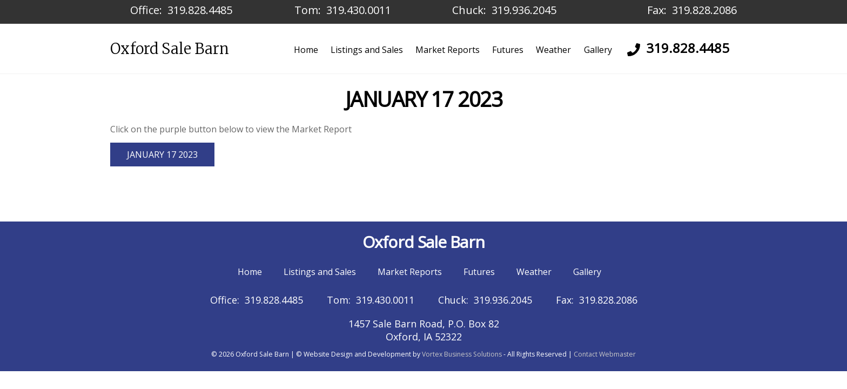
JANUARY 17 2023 (162, 154)
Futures (507, 50)
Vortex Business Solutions (462, 354)
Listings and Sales (367, 50)
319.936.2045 (524, 10)
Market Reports (447, 50)
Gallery (598, 50)
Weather (553, 50)
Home (306, 50)
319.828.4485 (199, 10)
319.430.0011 (358, 10)
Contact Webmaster (605, 354)
